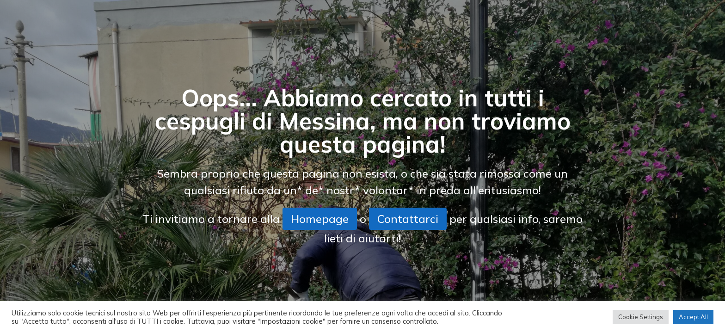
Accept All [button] (693, 317)
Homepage (320, 219)
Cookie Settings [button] (640, 317)
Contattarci (407, 219)
